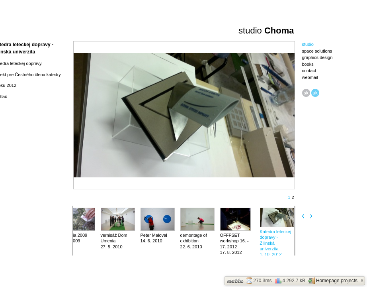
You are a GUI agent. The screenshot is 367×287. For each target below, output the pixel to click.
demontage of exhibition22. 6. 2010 (193, 241)
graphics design (317, 57)
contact (309, 70)
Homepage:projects (332, 280)
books (308, 64)
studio (308, 44)
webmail (310, 77)
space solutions (317, 51)
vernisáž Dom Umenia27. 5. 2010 (114, 241)
